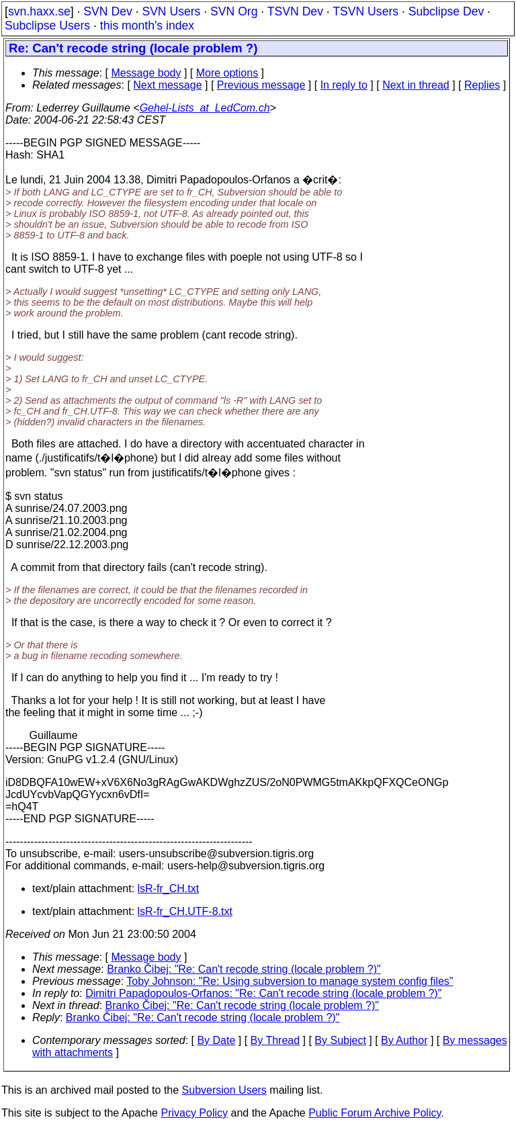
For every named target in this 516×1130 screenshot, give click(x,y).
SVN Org (233, 11)
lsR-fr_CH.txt (169, 888)
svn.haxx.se (39, 11)
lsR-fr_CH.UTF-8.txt (185, 911)
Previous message (261, 85)
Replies (482, 85)
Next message (167, 85)
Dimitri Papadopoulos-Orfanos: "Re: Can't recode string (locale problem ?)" (263, 993)
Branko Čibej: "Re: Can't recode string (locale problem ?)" (243, 969)
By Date (216, 1040)
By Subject (340, 1040)
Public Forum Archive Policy (374, 1113)
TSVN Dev (295, 11)
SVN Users (171, 11)
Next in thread (415, 85)
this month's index (147, 25)
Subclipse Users (47, 25)
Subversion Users (224, 1090)
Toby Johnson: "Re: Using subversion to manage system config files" (289, 981)
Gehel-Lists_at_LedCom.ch (205, 108)
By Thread (275, 1040)
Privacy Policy (194, 1113)
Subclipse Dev (446, 11)
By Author (404, 1040)
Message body (146, 73)
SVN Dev (107, 11)
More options (227, 73)
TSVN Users (365, 11)
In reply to (344, 85)
